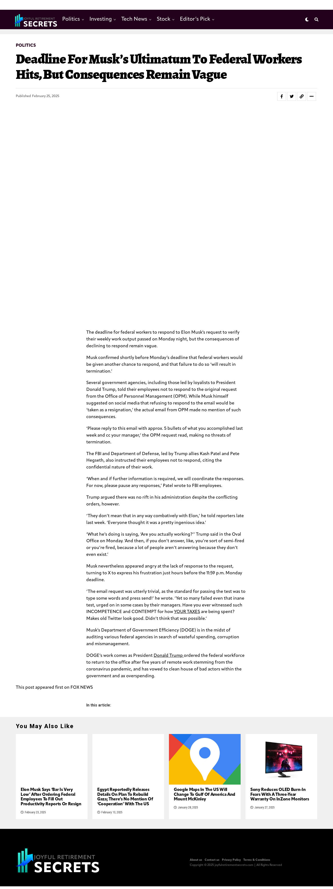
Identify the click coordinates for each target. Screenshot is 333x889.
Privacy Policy (231, 881)
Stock (163, 19)
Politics (71, 19)
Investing (100, 19)
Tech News (134, 19)
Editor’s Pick (195, 19)
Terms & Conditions (256, 881)
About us (196, 881)
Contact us (212, 881)
